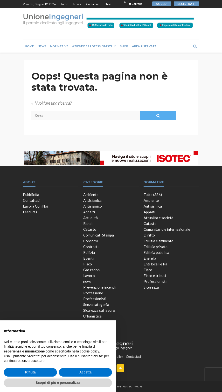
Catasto (89, 229)
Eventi (88, 258)
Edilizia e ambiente (158, 241)
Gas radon (91, 270)
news (87, 281)
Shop (108, 4)
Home (64, 4)
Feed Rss (30, 212)
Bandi (87, 223)
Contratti (90, 246)
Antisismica (92, 200)
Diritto (149, 235)
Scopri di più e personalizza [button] (58, 383)
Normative (59, 46)
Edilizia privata (155, 246)
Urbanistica (92, 316)
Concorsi (90, 241)
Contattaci (92, 4)
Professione (93, 293)
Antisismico (92, 206)
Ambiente (90, 194)
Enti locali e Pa (155, 264)
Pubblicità (31, 194)
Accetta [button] (85, 372)
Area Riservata (144, 46)
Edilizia (89, 252)
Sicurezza (151, 287)
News (77, 4)
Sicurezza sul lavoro (99, 310)
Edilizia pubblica (156, 252)
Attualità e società (158, 218)
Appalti (89, 212)
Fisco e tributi (155, 275)
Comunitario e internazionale (167, 229)
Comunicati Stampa (98, 235)
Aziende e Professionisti (92, 46)
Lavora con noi (35, 206)
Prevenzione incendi (99, 287)
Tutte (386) (153, 194)
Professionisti (94, 299)
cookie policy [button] (89, 351)
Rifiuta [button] (30, 372)
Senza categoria (96, 304)
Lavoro (89, 275)
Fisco (87, 264)
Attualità (90, 218)
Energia (150, 258)
